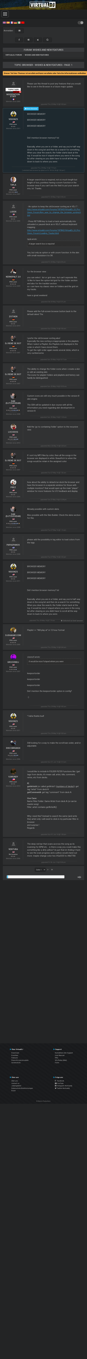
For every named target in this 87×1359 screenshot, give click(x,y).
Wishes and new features (37, 55)
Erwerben (14, 1055)
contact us (15, 1083)
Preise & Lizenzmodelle (19, 1060)
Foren (57, 1063)
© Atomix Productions (43, 1101)
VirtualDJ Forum (13, 55)
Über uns (14, 1081)
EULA (13, 1091)
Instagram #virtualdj (63, 1086)
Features (14, 1058)
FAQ (56, 1058)
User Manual (59, 1055)
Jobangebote (16, 1086)
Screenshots (16, 1063)
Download (15, 1053)
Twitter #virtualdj (62, 1088)
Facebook (59, 1081)
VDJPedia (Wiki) (61, 1060)
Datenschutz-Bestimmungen (22, 1088)
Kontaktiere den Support (64, 1053)
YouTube (59, 1083)
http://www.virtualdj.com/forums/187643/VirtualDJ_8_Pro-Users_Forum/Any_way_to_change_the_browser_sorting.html (54, 212)
